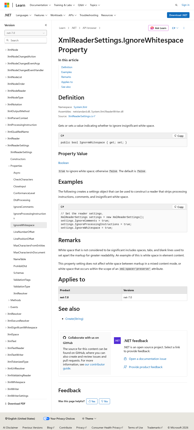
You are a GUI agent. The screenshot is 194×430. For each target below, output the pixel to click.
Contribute (65, 427)
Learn (62, 28)
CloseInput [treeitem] (19, 186)
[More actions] (184, 28)
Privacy (80, 427)
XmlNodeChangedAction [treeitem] (21, 56)
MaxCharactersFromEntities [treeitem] (29, 245)
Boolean (63, 163)
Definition (66, 67)
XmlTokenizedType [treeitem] (17, 361)
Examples (66, 72)
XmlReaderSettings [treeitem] (21, 152)
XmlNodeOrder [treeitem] (16, 84)
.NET (73, 28)
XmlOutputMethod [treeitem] (18, 111)
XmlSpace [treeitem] (13, 334)
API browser (90, 28)
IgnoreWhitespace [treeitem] (23, 225)
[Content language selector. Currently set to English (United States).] (20, 419)
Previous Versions (32, 427)
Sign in (186, 5)
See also (66, 87)
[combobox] (25, 33)
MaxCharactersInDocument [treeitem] (29, 252)
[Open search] (176, 5)
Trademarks (153, 427)
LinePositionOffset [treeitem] (23, 238)
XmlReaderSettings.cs (80, 116)
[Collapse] (46, 25)
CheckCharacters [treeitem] (23, 179)
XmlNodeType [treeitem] (15, 97)
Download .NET (178, 15)
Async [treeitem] (16, 172)
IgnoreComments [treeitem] (23, 206)
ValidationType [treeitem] (21, 286)
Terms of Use (135, 427)
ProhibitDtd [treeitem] (20, 266)
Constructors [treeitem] (17, 159)
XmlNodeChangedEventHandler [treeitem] (25, 70)
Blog (49, 427)
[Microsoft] (6, 5)
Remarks (66, 77)
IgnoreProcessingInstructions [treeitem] (29, 216)
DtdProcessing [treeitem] (21, 200)
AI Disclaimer (10, 427)
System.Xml (80, 107)
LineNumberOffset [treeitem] (23, 232)
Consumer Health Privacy (106, 427)
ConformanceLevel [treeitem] (24, 193)
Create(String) (74, 319)
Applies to (67, 82)
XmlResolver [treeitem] (20, 293)
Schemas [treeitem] (18, 273)
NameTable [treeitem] (19, 259)
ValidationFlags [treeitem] (22, 279)
